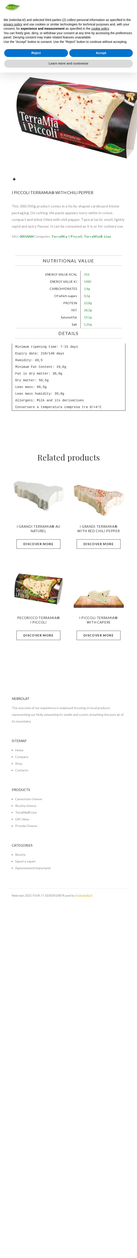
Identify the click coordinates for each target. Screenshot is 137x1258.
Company (21, 757)
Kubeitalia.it (84, 895)
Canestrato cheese (28, 799)
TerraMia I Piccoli (67, 236)
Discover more (38, 544)
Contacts (21, 770)
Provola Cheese (26, 826)
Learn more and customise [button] (68, 63)
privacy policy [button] (13, 24)
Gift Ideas (22, 819)
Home (19, 750)
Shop (18, 763)
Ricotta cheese (25, 806)
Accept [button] (101, 53)
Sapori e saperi (25, 861)
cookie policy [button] (100, 28)
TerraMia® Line (97, 236)
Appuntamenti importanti (33, 868)
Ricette (20, 854)
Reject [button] (36, 53)
